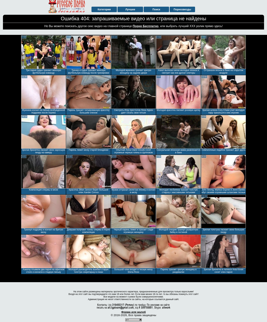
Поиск (156, 9)
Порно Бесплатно (146, 26)
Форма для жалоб (133, 312)
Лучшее (130, 9)
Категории (104, 9)
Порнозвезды (182, 9)
